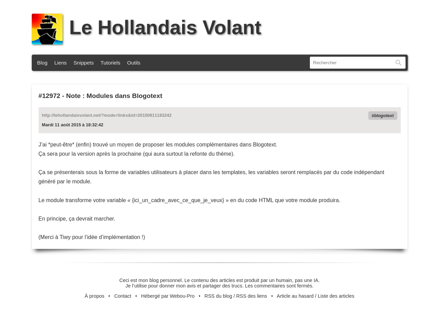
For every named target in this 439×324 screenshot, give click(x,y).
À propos (95, 296)
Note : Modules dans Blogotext (114, 95)
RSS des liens (251, 296)
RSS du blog (218, 296)
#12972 (49, 95)
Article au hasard (295, 296)
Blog (42, 63)
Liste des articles (336, 296)
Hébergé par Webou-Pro (168, 296)
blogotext (384, 115)
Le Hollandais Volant (146, 27)
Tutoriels (110, 63)
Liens (60, 63)
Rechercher (399, 63)
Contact (122, 296)
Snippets (83, 63)
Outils (133, 63)
